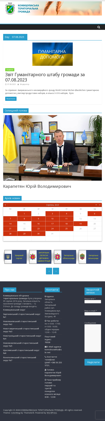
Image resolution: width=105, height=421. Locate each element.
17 (52, 223)
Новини (10, 70)
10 (52, 218)
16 (38, 223)
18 (66, 223)
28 (10, 233)
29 (24, 233)
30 (38, 233)
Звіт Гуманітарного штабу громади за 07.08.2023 (45, 77)
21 (10, 228)
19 (80, 223)
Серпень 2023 (52, 205)
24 (52, 228)
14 (10, 223)
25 (66, 228)
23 (38, 228)
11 (66, 218)
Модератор (24, 84)
